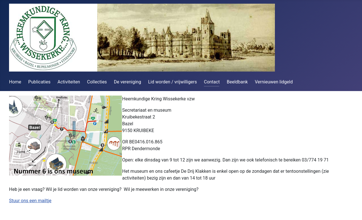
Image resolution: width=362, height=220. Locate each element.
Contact (212, 82)
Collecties (97, 82)
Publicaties (39, 82)
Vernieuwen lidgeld (274, 82)
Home (15, 82)
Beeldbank (237, 82)
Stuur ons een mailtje (30, 200)
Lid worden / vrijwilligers (172, 82)
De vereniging (127, 82)
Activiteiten (68, 82)
